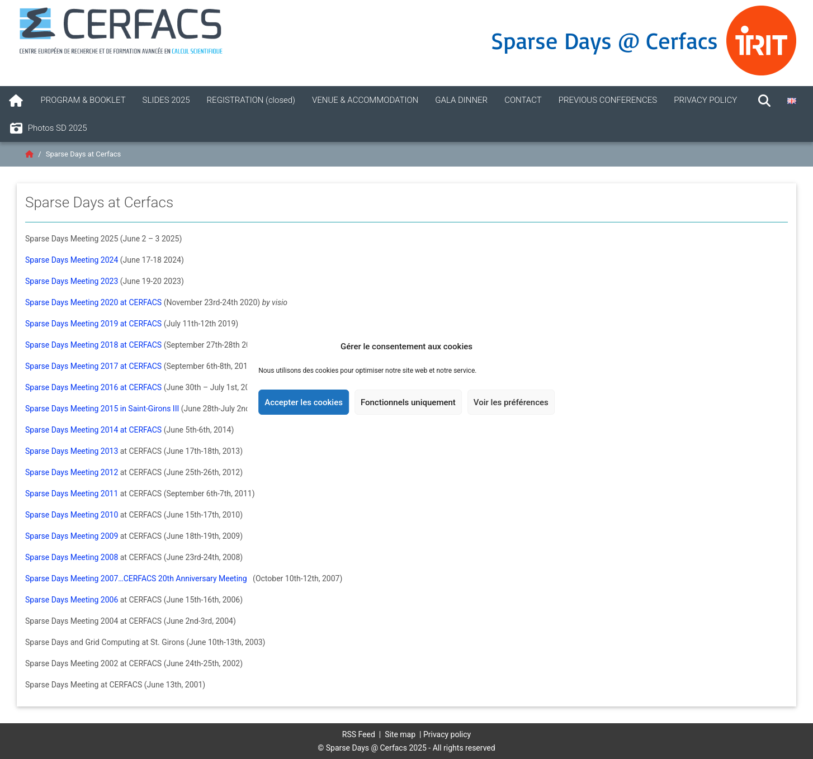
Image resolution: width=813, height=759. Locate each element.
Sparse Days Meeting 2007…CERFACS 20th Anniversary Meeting (137, 578)
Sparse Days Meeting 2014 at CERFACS (93, 429)
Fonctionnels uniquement (408, 402)
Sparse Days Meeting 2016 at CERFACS (93, 387)
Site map (400, 734)
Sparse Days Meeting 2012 (71, 472)
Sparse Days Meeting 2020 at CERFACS (93, 302)
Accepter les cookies (303, 402)
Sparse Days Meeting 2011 (71, 493)
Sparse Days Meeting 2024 (71, 259)
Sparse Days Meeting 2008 (71, 557)
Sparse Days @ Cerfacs (604, 40)
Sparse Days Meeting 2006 (71, 599)
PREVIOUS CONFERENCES (608, 100)
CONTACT (523, 100)
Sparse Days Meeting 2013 (71, 451)
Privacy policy (447, 734)
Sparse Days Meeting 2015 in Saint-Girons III (102, 408)
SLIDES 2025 (166, 100)
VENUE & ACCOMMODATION (365, 100)
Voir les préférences (511, 402)
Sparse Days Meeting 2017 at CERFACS (93, 366)
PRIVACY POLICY (705, 100)
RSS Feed (358, 734)
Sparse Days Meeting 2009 (71, 536)
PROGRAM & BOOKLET (83, 100)
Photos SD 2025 (47, 128)
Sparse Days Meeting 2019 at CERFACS (93, 323)
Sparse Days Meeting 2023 (71, 281)
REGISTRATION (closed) (251, 100)
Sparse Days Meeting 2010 (71, 514)
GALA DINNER (461, 100)
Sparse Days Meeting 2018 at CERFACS (93, 344)
